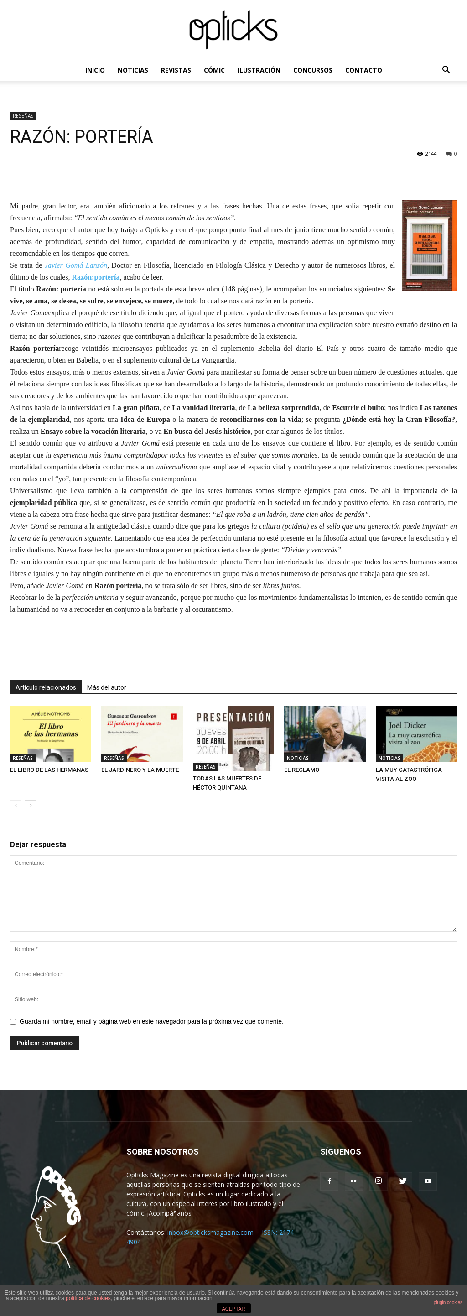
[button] (446, 71)
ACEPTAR (233, 1308)
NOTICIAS (133, 70)
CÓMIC (214, 70)
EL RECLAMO (301, 769)
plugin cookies (448, 1302)
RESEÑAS (23, 116)
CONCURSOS (312, 70)
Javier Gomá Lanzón (76, 265)
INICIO (95, 70)
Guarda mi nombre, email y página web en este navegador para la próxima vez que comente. (152, 1021)
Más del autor (106, 687)
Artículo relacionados (46, 687)
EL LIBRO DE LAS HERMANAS (49, 769)
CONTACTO (363, 70)
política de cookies (88, 1298)
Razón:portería (96, 277)
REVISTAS (176, 70)
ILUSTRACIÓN (259, 70)
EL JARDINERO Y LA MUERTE (140, 769)
